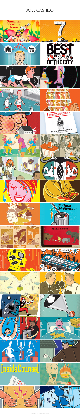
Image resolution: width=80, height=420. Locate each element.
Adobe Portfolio (44, 413)
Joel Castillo (40, 10)
